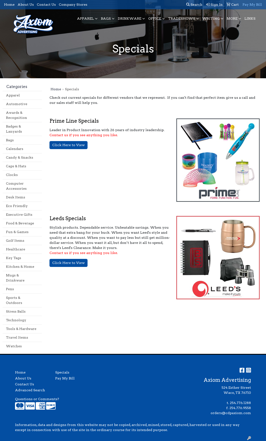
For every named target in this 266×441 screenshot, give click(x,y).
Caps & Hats (16, 166)
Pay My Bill (65, 378)
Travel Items (17, 337)
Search (194, 5)
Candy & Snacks (19, 157)
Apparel (85, 18)
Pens (10, 289)
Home (9, 5)
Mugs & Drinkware (15, 277)
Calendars (14, 149)
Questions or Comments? (37, 399)
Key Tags (13, 258)
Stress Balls (16, 311)
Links (249, 18)
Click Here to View (68, 145)
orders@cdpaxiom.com (231, 413)
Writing (211, 18)
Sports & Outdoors (14, 300)
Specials (62, 372)
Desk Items (15, 197)
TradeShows (181, 18)
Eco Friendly (17, 206)
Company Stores (73, 5)
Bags (106, 18)
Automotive (16, 104)
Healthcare (15, 249)
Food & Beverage (20, 223)
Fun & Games (17, 232)
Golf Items (15, 241)
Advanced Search (30, 390)
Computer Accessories (16, 186)
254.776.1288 (240, 403)
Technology (16, 320)
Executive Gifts (19, 215)
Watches (14, 346)
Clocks (12, 175)
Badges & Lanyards (14, 128)
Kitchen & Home (20, 267)
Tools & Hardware (21, 329)
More (232, 18)
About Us (26, 5)
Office (154, 18)
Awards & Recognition (16, 115)
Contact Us (46, 5)
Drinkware (129, 18)
